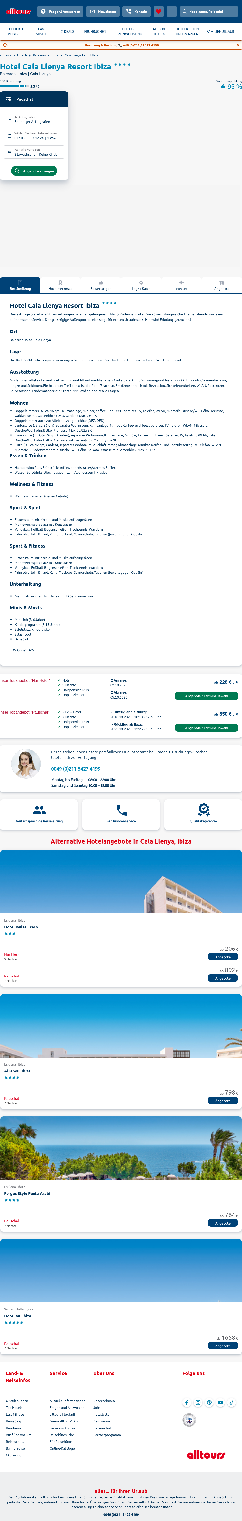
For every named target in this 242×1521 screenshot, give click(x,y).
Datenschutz (103, 1431)
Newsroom (101, 1424)
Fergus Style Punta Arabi (27, 1196)
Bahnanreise (15, 1452)
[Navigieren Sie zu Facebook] (186, 1406)
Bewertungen (101, 289)
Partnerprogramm (107, 1438)
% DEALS (67, 32)
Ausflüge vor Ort (18, 1438)
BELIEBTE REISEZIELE (16, 31)
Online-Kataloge (62, 1452)
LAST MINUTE (42, 31)
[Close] (238, 44)
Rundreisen (14, 1431)
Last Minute (15, 1418)
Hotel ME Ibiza (17, 1319)
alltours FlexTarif (62, 1418)
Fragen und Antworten (67, 1411)
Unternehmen (104, 1404)
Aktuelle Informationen (68, 1404)
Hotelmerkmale (61, 289)
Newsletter (102, 1418)
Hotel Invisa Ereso (21, 930)
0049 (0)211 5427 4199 (75, 772)
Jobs (96, 1411)
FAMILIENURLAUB (220, 32)
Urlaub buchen (17, 1404)
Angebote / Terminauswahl (206, 700)
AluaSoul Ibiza (17, 1074)
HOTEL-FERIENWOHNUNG (128, 31)
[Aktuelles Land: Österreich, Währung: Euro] (172, 11)
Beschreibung (20, 289)
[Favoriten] (159, 11)
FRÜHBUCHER (95, 32)
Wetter (181, 289)
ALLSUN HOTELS (159, 31)
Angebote (222, 289)
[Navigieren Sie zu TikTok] (231, 1406)
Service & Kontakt (63, 1431)
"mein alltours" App (64, 1424)
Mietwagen (14, 1458)
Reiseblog (13, 1424)
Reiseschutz (15, 1445)
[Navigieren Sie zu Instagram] (198, 1406)
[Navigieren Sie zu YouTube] (220, 1406)
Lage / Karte (141, 289)
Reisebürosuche (62, 1438)
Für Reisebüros (61, 1445)
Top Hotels (14, 1411)
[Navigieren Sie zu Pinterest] (209, 1406)
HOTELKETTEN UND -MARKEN (187, 31)
